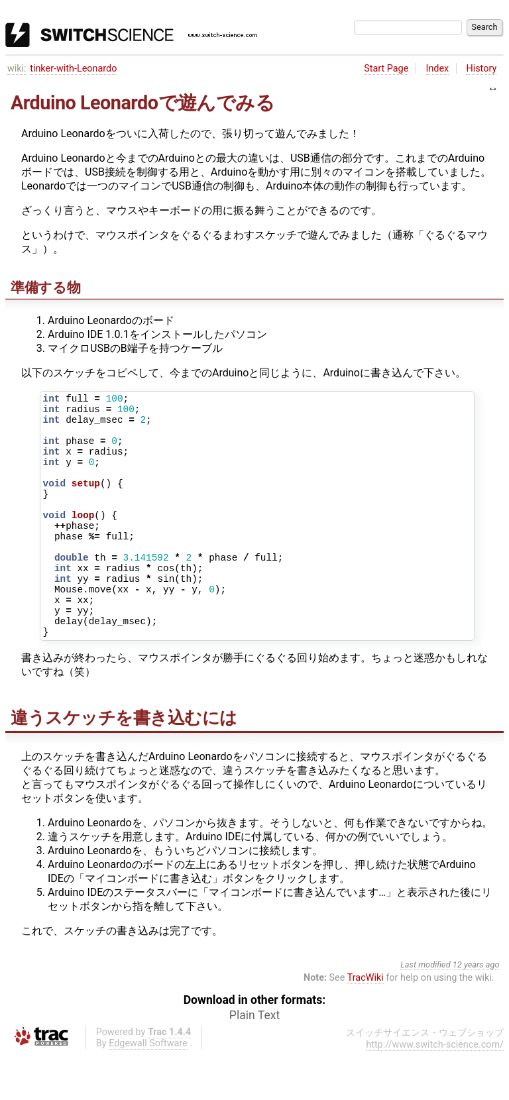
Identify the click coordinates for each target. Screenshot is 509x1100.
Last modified (425, 1010)
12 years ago (476, 1010)
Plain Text (254, 1061)
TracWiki (365, 1023)
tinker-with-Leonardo (73, 68)
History (481, 68)
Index (437, 68)
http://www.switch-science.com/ (435, 1090)
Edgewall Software (148, 1089)
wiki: (17, 68)
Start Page (386, 68)
